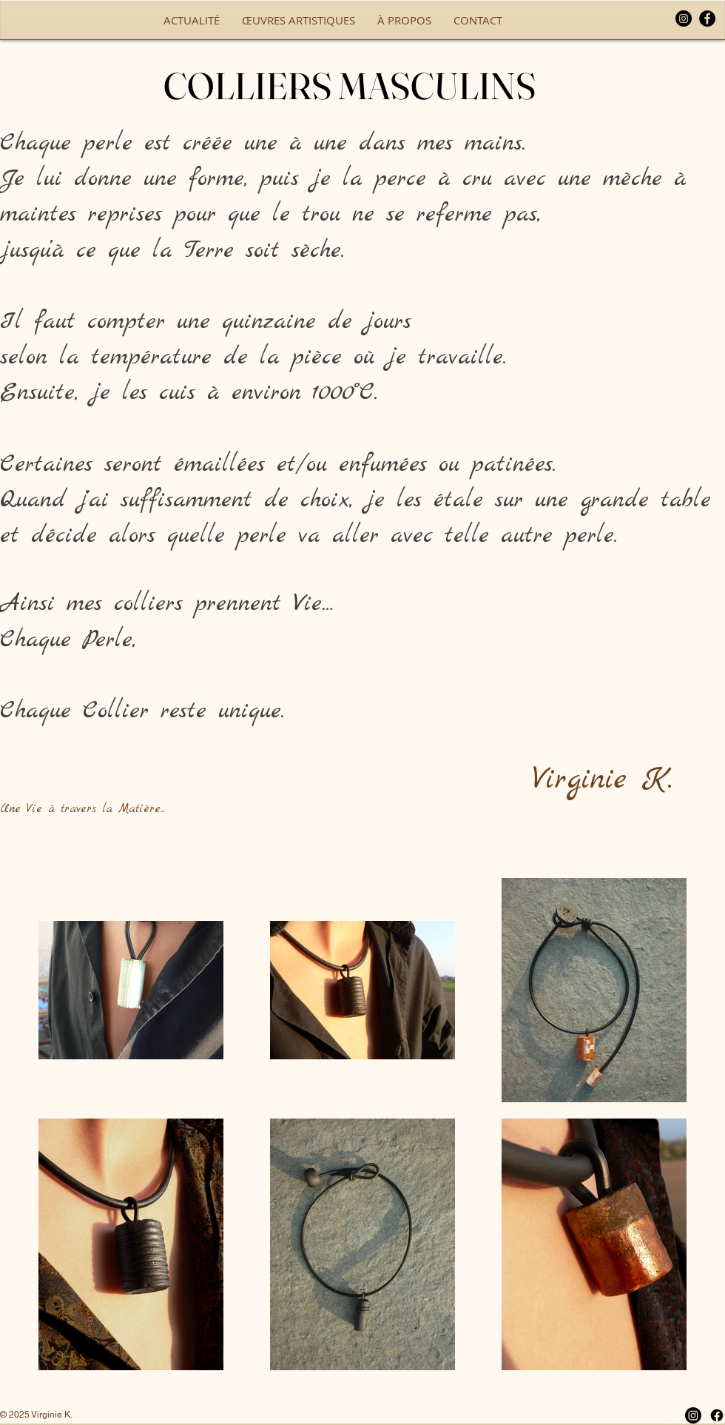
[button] (298, 20)
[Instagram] (683, 18)
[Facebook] (707, 18)
